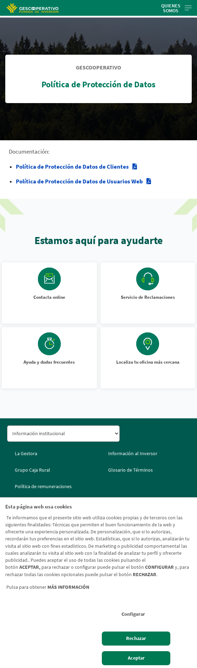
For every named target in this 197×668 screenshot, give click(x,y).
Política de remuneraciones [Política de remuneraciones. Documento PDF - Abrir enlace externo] (43, 486)
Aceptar (136, 658)
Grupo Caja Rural (32, 470)
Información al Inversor (132, 453)
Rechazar (136, 638)
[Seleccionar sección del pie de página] (63, 433)
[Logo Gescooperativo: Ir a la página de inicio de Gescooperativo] (32, 7)
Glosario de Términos (130, 470)
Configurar (133, 614)
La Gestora (26, 453)
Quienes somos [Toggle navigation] (176, 8)
